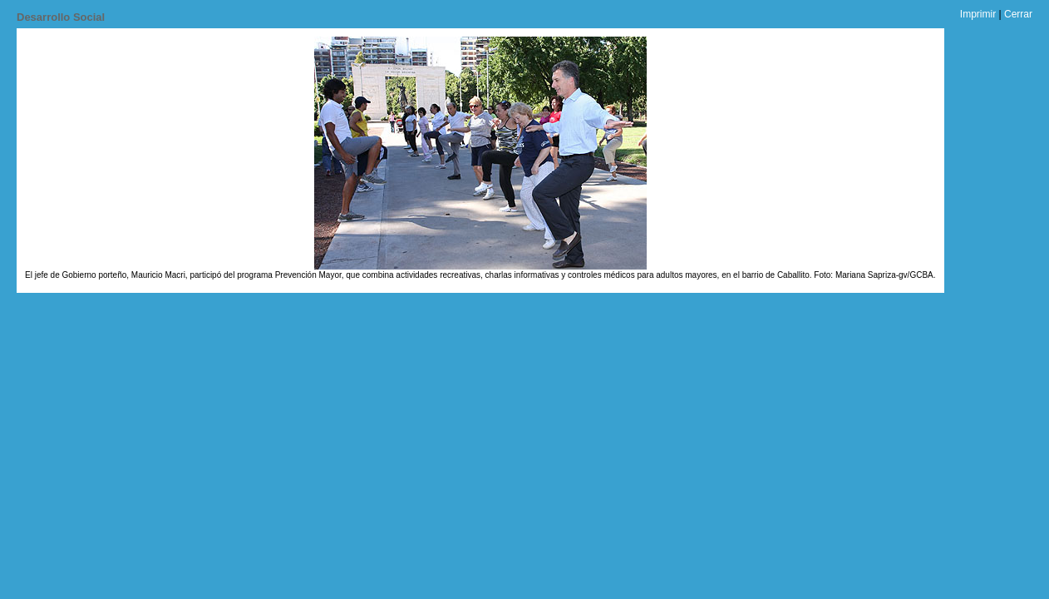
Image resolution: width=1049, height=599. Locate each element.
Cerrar (1018, 14)
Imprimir (978, 14)
